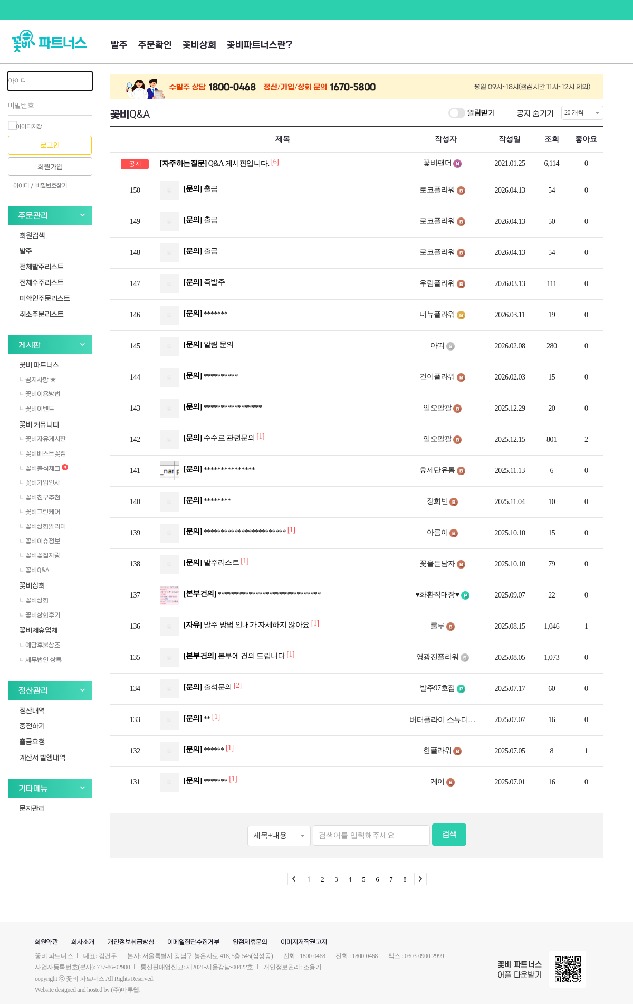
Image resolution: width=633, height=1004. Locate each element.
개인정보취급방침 (131, 942)
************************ (227, 533)
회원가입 (50, 167)
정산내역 (32, 710)
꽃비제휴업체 (38, 630)
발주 (119, 45)
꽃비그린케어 (40, 511)
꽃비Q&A (35, 570)
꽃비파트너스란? (259, 45)
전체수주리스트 (42, 282)
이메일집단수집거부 (193, 942)
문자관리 (32, 808)
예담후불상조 (40, 645)
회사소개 (82, 942)
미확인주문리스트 (45, 298)
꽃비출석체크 (44, 468)
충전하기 (32, 726)
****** (197, 751)
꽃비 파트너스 (39, 364)
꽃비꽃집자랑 (40, 555)
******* (194, 315)
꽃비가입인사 (40, 482)
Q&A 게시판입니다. (215, 163)
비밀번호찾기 (51, 186)
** (190, 720)
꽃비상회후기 (40, 615)
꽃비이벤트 (37, 408)
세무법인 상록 (41, 660)
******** (195, 502)
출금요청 (32, 741)
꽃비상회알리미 (43, 526)
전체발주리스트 (42, 266)
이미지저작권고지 (304, 942)
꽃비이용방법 (40, 393)
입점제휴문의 (250, 942)
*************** (207, 470)
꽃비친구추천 (40, 497)
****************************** (240, 595)
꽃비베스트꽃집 (43, 453)
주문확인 (155, 45)
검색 (449, 834)
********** (199, 377)
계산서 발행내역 (42, 757)
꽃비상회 (199, 45)
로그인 (50, 145)
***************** (211, 408)
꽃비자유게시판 (43, 438)
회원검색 (32, 235)
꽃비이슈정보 (40, 541)
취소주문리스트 (42, 314)
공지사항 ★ (38, 379)
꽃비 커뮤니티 (39, 424)
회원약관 (46, 942)
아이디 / (23, 186)
